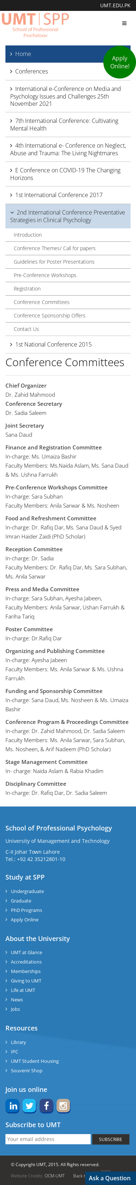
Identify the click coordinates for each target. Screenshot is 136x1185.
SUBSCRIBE (110, 1139)
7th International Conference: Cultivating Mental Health (64, 124)
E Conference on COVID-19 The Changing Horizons (65, 174)
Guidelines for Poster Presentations (54, 261)
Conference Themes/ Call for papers (55, 248)
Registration (27, 288)
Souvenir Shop (26, 1070)
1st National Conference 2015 (53, 344)
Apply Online (24, 919)
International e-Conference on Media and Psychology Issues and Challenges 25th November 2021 (65, 96)
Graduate (21, 900)
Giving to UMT (26, 980)
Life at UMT (23, 990)
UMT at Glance (26, 952)
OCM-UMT (55, 1176)
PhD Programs (26, 910)
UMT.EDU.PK (115, 5)
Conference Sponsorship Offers (50, 315)
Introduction (28, 234)
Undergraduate (27, 891)
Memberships (26, 971)
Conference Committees (42, 302)
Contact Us (26, 328)
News (17, 999)
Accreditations (26, 961)
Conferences (31, 71)
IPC (14, 1051)
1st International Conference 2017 (59, 195)
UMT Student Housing (35, 1061)
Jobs (15, 1009)
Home (23, 54)
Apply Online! (119, 62)
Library (18, 1042)
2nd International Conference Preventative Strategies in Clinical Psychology (67, 216)
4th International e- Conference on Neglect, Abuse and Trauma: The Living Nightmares (68, 149)
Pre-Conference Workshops (45, 275)
